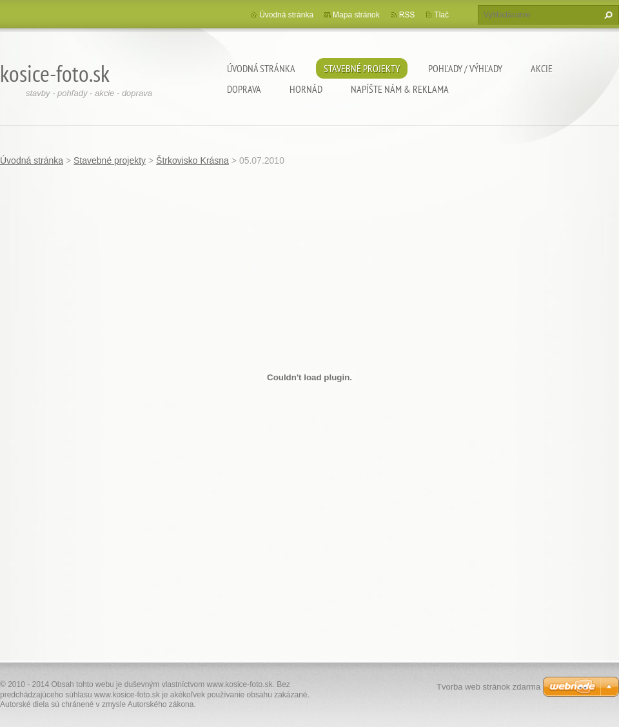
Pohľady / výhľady (465, 68)
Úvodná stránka (261, 68)
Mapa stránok (356, 14)
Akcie (542, 68)
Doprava (244, 88)
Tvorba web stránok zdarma (488, 687)
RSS (407, 14)
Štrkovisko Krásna (192, 160)
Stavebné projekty (362, 68)
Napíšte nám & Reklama (400, 88)
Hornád (306, 88)
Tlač (441, 14)
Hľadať (606, 14)
